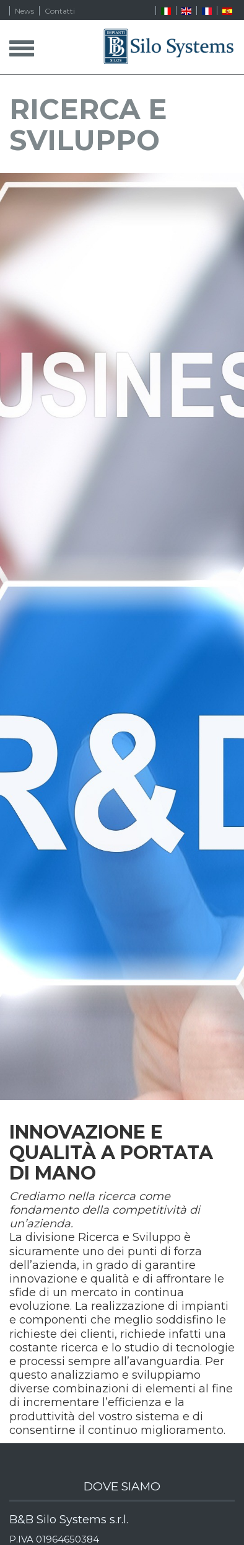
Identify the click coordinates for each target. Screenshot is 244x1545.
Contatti (60, 11)
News (24, 11)
